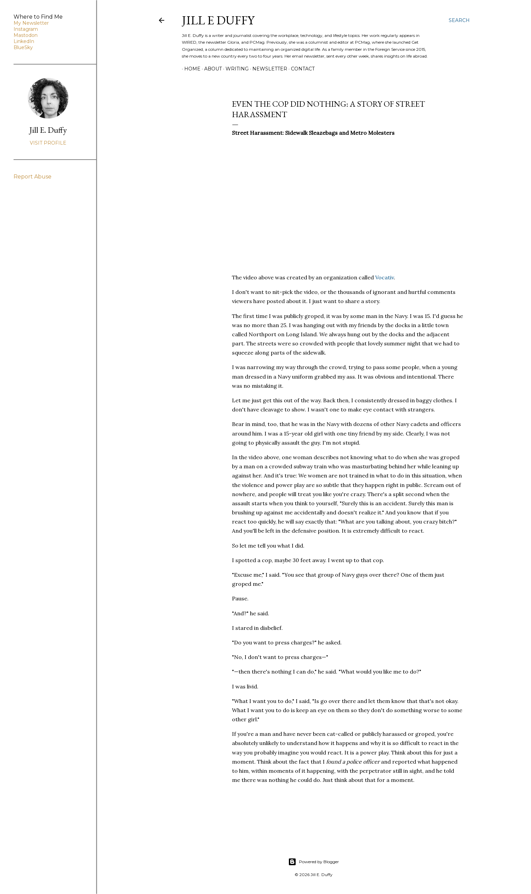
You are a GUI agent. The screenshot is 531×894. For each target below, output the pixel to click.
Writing (234, 69)
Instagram (26, 29)
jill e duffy (218, 20)
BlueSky (23, 47)
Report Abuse (32, 176)
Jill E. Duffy (48, 130)
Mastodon (26, 35)
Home (190, 69)
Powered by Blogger (313, 862)
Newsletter (267, 69)
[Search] (459, 20)
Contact (300, 69)
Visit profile (48, 143)
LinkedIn (24, 41)
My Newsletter (31, 23)
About (210, 69)
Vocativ (384, 277)
